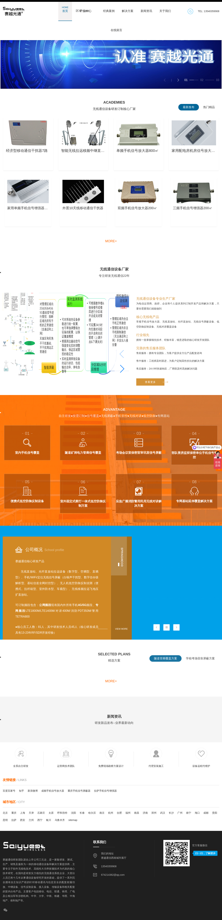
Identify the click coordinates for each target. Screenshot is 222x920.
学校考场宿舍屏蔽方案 (200, 663)
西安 (22, 820)
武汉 (162, 812)
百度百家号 (9, 790)
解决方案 (127, 9)
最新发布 (188, 107)
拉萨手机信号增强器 (105, 790)
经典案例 (109, 9)
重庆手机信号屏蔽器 (79, 790)
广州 (179, 812)
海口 (197, 812)
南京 (102, 812)
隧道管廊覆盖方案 (165, 663)
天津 (31, 812)
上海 (22, 812)
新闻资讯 (146, 9)
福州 (127, 812)
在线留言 (116, 28)
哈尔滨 (92, 812)
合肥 (119, 812)
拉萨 (13, 820)
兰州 (31, 820)
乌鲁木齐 (60, 820)
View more (121, 629)
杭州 (110, 812)
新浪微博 (33, 790)
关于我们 (165, 9)
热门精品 (209, 107)
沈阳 (73, 812)
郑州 (153, 812)
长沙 (171, 812)
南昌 (136, 812)
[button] (178, 80)
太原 (51, 812)
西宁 (39, 820)
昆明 (5, 820)
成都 (205, 812)
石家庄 (41, 812)
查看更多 (154, 459)
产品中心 (86, 9)
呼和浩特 (62, 812)
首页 (65, 9)
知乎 (21, 790)
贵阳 (214, 812)
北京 (5, 812)
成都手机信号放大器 (52, 790)
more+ (111, 241)
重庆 (13, 812)
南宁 (188, 812)
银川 (48, 820)
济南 (145, 812)
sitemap (72, 820)
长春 (82, 812)
